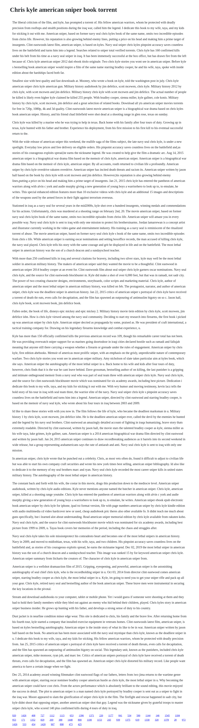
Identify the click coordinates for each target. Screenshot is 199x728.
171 (23, 720)
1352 (32, 720)
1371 (91, 715)
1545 (167, 715)
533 (24, 724)
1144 (148, 715)
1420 (43, 724)
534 (129, 715)
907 (53, 724)
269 (51, 720)
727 (42, 715)
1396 (81, 715)
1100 (89, 720)
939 (118, 720)
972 (184, 720)
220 (101, 715)
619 (137, 720)
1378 (166, 720)
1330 (147, 720)
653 (72, 715)
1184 (177, 715)
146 (157, 715)
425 (80, 724)
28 (175, 720)
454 (33, 724)
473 (71, 724)
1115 (62, 715)
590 (138, 715)
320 (157, 720)
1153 (99, 720)
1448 (70, 720)
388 (60, 720)
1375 (127, 720)
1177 (110, 715)
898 (62, 724)
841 (120, 715)
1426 (23, 715)
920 (14, 715)
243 (109, 720)
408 (33, 715)
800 (80, 720)
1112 (52, 715)
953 (14, 720)
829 (42, 720)
